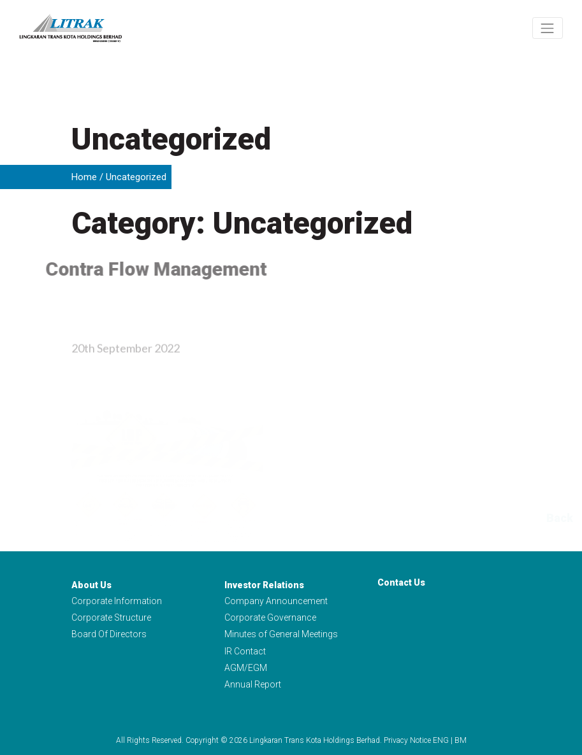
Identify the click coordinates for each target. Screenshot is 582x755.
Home (84, 177)
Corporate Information (116, 601)
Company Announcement (276, 601)
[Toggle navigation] (547, 28)
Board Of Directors (109, 635)
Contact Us (401, 582)
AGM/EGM (245, 668)
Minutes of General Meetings (281, 635)
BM (461, 740)
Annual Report (252, 684)
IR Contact (245, 651)
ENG (441, 740)
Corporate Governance (270, 617)
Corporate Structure (111, 617)
